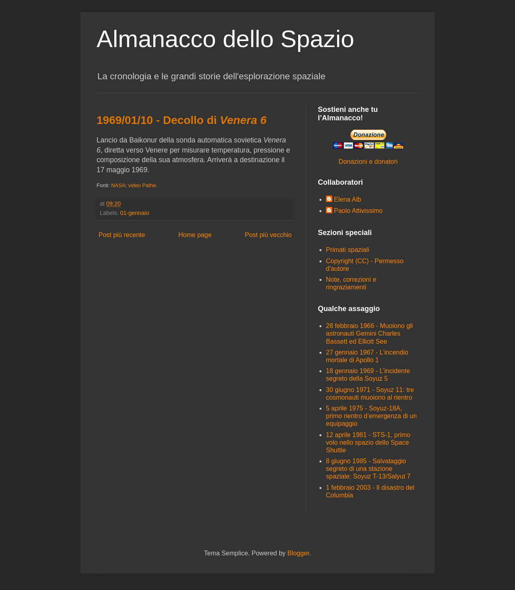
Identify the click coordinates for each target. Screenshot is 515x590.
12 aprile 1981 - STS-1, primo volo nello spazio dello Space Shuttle (368, 442)
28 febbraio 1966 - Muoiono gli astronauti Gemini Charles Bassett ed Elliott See (369, 333)
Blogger (298, 553)
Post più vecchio (268, 234)
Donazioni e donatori (368, 161)
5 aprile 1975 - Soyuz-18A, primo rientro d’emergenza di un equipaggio (371, 416)
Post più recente (122, 234)
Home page (195, 234)
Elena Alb (347, 199)
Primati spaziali (347, 249)
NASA (118, 185)
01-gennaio (134, 213)
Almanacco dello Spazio (225, 38)
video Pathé (142, 185)
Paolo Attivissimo (358, 210)
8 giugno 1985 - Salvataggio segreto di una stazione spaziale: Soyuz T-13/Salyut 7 (368, 469)
